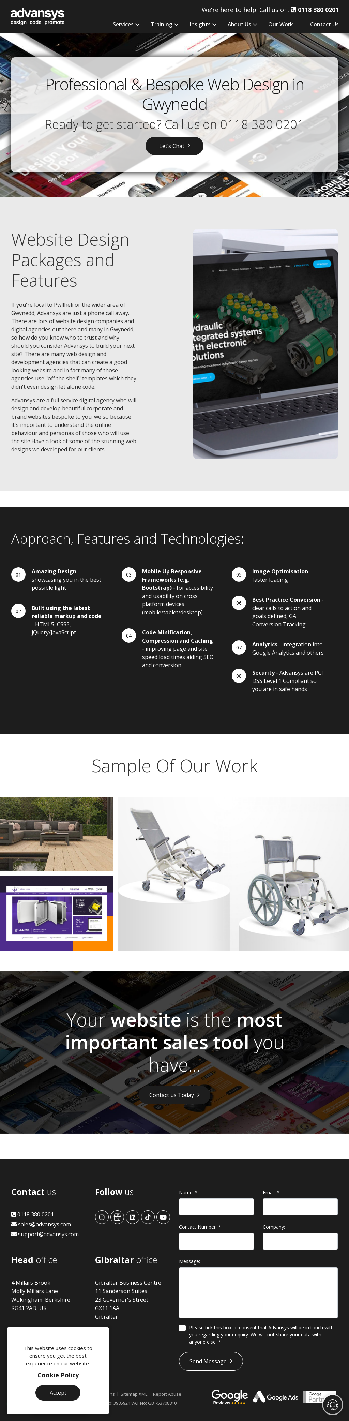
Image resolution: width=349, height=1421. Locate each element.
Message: (189, 1261)
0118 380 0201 (262, 124)
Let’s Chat (171, 146)
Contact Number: (200, 1227)
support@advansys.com (45, 1234)
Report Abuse (167, 1394)
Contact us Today (171, 1095)
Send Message (208, 1361)
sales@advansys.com (41, 1224)
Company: (274, 1227)
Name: (188, 1192)
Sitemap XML (134, 1394)
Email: (271, 1192)
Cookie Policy (58, 1375)
